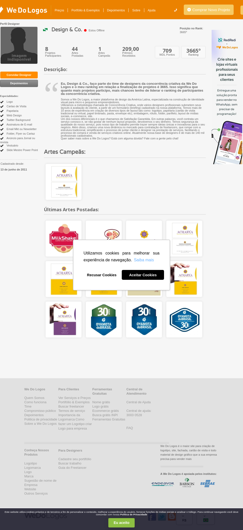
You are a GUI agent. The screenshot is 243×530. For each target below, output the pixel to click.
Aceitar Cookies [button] (143, 275)
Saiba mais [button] (144, 260)
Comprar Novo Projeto (208, 10)
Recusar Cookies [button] (102, 275)
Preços (59, 10)
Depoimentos (116, 10)
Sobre (136, 10)
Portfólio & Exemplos (85, 10)
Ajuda (152, 10)
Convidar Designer (19, 74)
